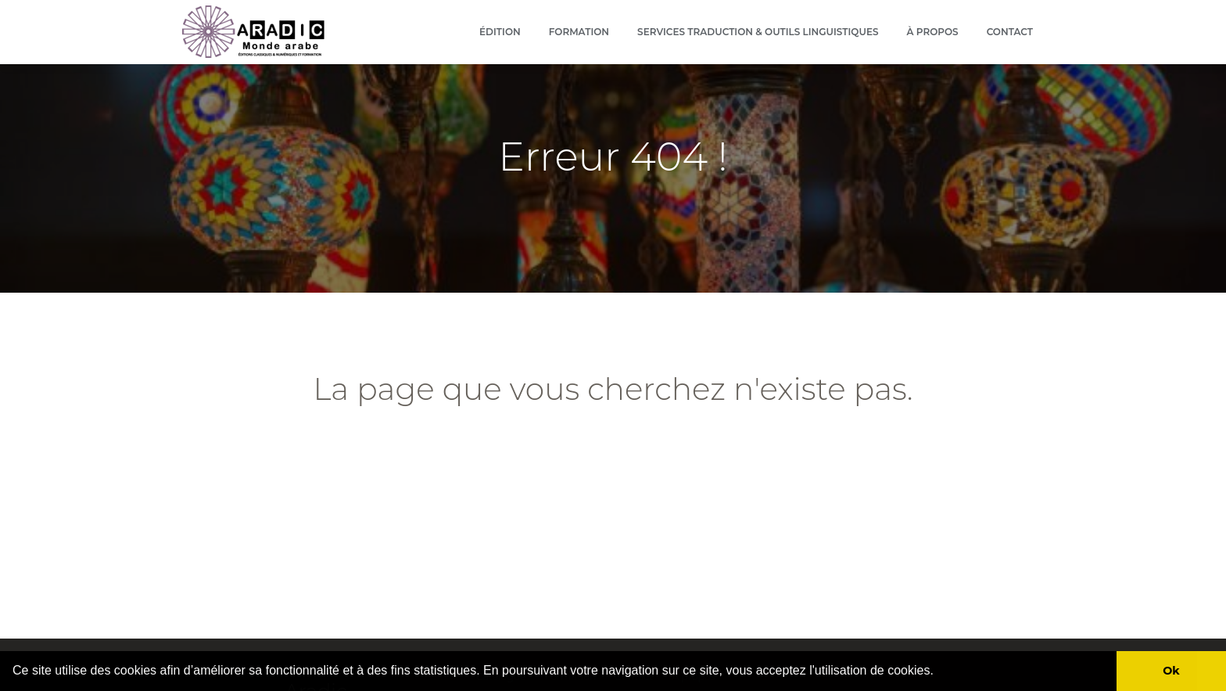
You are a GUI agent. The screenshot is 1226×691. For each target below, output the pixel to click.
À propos (933, 32)
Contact (1010, 32)
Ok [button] (1171, 671)
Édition (500, 32)
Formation (579, 32)
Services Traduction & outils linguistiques (757, 32)
